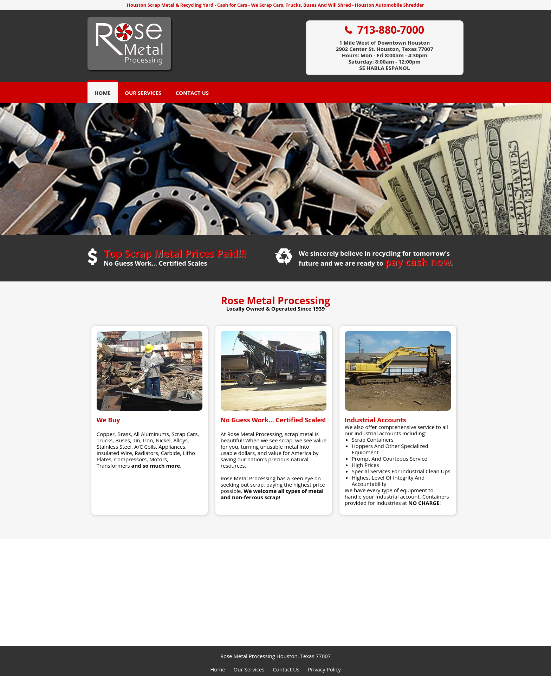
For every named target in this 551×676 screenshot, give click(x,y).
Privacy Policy (324, 669)
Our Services (143, 92)
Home (103, 92)
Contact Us (192, 92)
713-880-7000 (390, 30)
